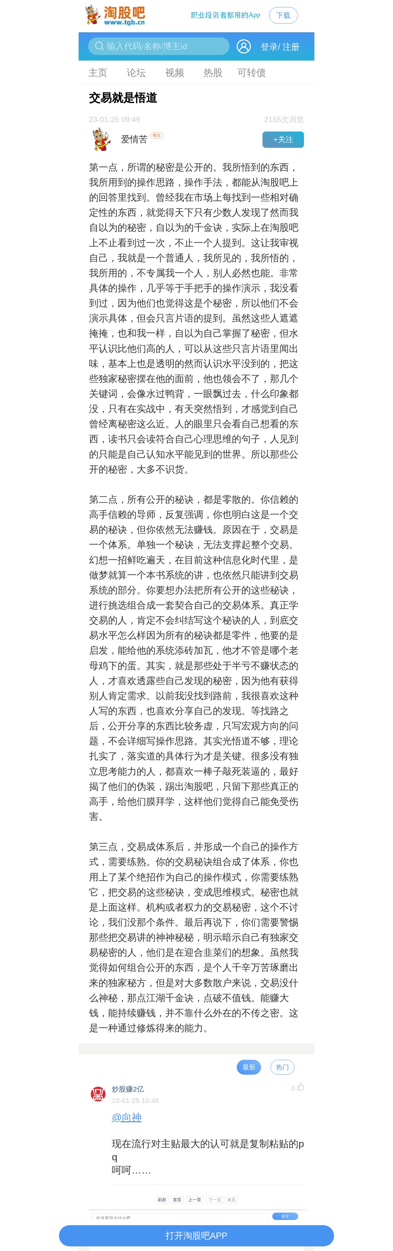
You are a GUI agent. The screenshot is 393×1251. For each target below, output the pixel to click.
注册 (291, 47)
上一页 (194, 1199)
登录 (269, 47)
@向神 (127, 1117)
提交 (285, 1216)
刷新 (162, 1199)
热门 (282, 1067)
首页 (177, 1199)
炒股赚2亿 (128, 1089)
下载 (283, 15)
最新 (249, 1067)
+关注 (283, 139)
